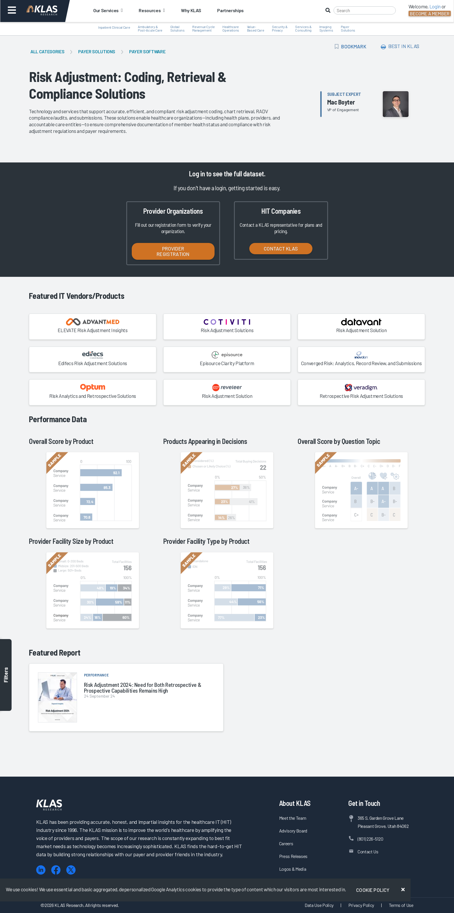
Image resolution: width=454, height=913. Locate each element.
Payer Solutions (96, 51)
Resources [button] (151, 10)
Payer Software (147, 51)
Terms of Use (401, 905)
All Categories (47, 51)
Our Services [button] (107, 10)
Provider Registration (173, 251)
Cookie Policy (372, 890)
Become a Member (429, 13)
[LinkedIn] (40, 870)
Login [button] (435, 6)
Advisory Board (293, 830)
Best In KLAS (400, 46)
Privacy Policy (361, 905)
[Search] (365, 10)
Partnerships (230, 10)
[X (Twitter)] (71, 870)
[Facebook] (56, 870)
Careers (286, 843)
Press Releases (293, 856)
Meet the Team (292, 818)
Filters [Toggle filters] (6, 675)
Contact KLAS (281, 248)
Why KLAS (191, 10)
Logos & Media (292, 869)
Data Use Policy (319, 905)
